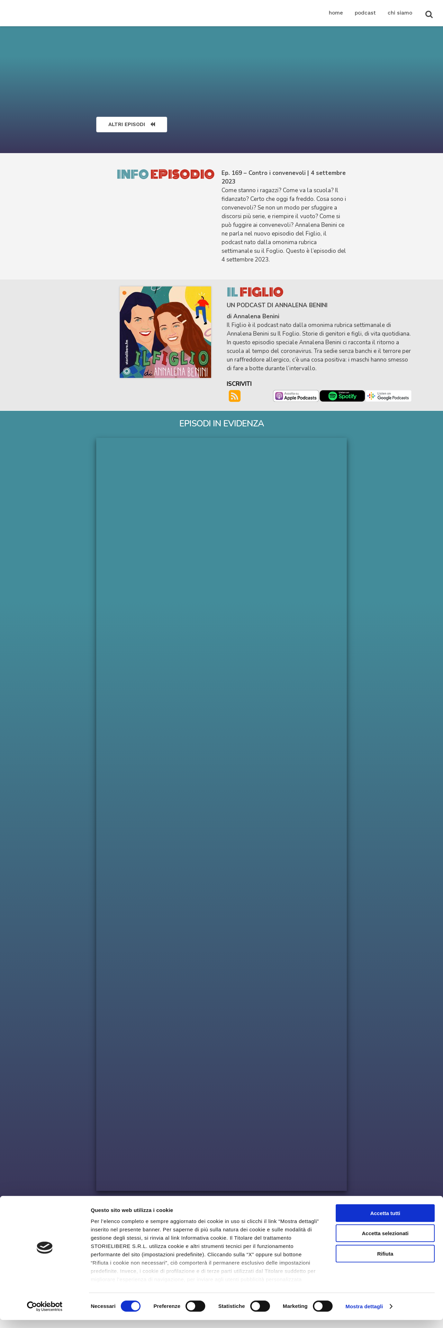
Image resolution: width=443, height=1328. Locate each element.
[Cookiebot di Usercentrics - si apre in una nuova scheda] (45, 1314)
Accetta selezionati (385, 1241)
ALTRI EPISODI (131, 124)
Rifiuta (385, 1262)
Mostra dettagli (364, 1314)
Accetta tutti (385, 1221)
